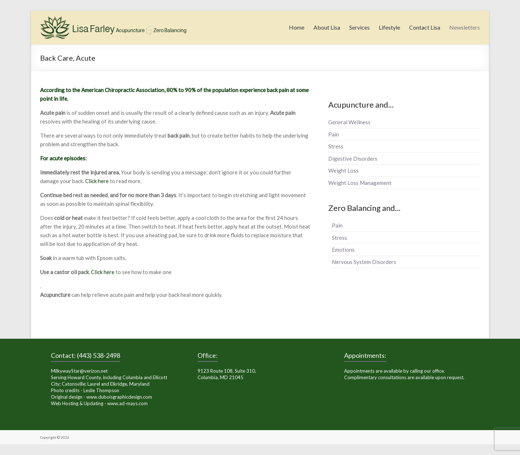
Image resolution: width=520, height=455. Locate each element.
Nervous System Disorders (364, 262)
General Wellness (349, 122)
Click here (97, 181)
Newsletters (464, 27)
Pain (333, 134)
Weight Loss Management (359, 182)
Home (296, 27)
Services (359, 27)
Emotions (343, 249)
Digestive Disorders (352, 158)
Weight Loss (343, 170)
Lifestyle (389, 27)
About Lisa (326, 27)
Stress (335, 146)
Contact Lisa (424, 27)
